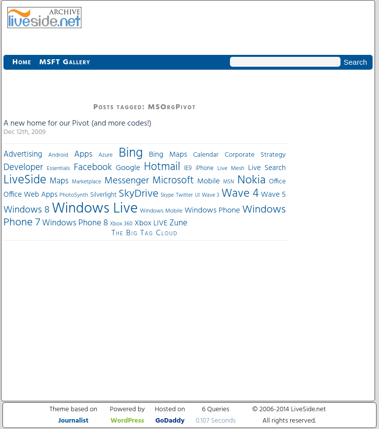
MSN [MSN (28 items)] (228, 182)
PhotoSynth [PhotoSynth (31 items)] (74, 195)
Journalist (73, 421)
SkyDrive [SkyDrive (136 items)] (138, 194)
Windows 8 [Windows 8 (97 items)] (26, 210)
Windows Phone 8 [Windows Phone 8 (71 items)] (75, 223)
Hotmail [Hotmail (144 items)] (162, 167)
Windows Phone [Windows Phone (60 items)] (212, 210)
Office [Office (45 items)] (277, 181)
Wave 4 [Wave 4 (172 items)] (240, 193)
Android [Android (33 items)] (58, 155)
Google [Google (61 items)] (127, 168)
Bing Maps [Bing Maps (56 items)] (168, 154)
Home (21, 62)
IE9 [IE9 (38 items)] (188, 168)
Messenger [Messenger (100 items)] (127, 181)
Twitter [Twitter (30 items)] (184, 195)
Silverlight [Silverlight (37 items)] (103, 195)
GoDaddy (170, 421)
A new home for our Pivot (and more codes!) (77, 123)
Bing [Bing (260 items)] (131, 153)
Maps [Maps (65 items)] (59, 181)
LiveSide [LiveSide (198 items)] (24, 180)
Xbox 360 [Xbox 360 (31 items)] (121, 223)
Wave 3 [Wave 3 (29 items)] (210, 195)
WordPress (127, 421)
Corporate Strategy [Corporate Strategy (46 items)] (255, 155)
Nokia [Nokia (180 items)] (251, 180)
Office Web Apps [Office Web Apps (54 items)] (30, 195)
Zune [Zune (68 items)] (178, 223)
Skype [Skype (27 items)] (167, 195)
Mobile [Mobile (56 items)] (208, 181)
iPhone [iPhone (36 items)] (204, 168)
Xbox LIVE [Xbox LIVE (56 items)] (150, 223)
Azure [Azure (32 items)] (106, 155)
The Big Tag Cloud (145, 233)
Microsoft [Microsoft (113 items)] (173, 180)
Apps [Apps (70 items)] (83, 154)
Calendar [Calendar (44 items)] (206, 155)
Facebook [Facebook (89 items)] (93, 167)
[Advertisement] (330, 228)
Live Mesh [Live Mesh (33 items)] (230, 168)
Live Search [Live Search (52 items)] (267, 168)
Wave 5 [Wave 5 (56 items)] (273, 194)
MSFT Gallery (64, 62)
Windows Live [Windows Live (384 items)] (95, 208)
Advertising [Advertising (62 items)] (22, 154)
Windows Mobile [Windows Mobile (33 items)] (161, 211)
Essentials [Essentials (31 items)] (58, 168)
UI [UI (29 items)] (197, 195)
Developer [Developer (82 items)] (23, 168)
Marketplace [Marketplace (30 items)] (86, 181)
